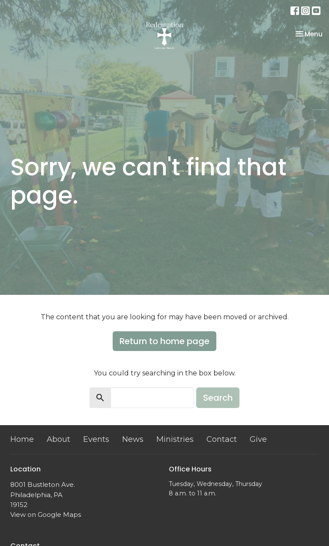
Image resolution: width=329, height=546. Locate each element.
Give (258, 439)
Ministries (175, 439)
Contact (221, 439)
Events (96, 439)
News (133, 439)
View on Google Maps (45, 514)
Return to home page (164, 341)
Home (22, 439)
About (58, 439)
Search (218, 398)
